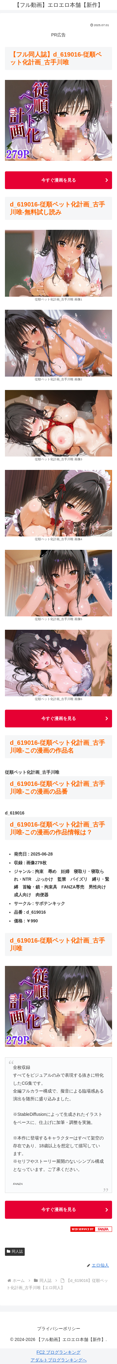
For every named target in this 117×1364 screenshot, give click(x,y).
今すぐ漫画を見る (58, 180)
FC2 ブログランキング (58, 1352)
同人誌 (15, 1251)
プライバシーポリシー (58, 1328)
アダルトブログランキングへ (59, 1359)
